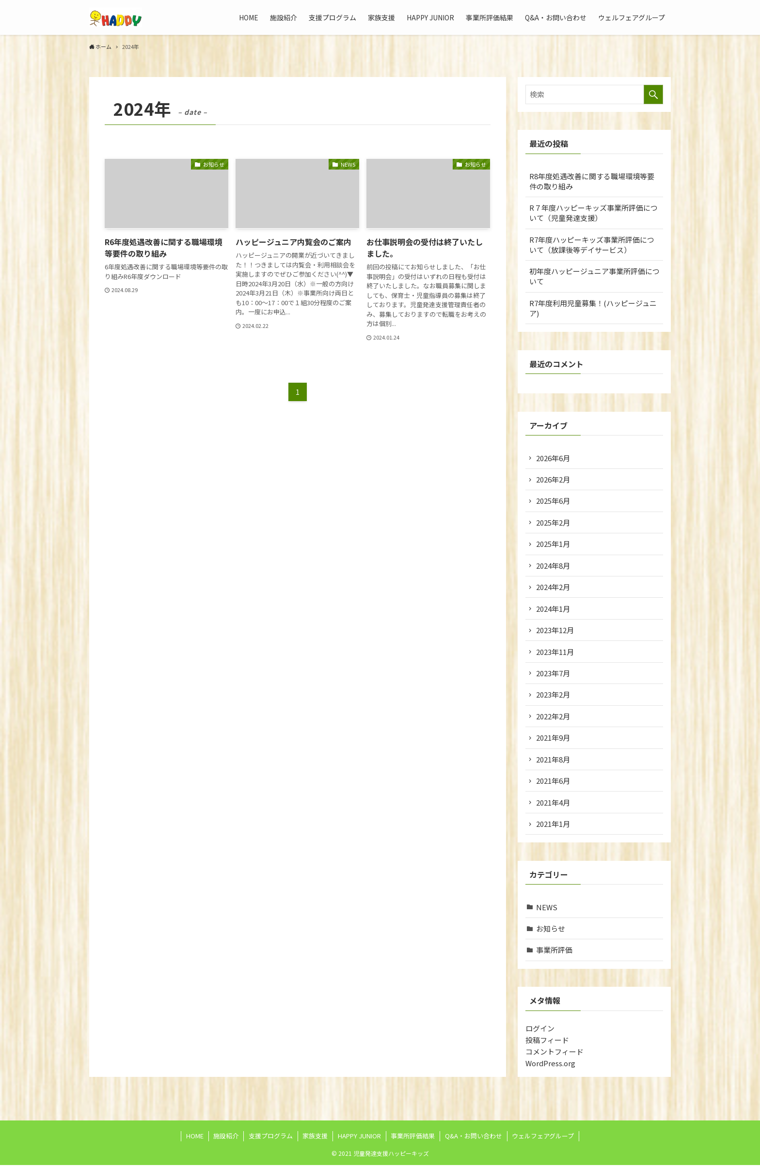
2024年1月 (553, 609)
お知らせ (551, 929)
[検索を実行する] (653, 94)
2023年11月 (555, 652)
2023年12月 (555, 630)
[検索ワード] (594, 94)
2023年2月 (553, 695)
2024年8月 (553, 565)
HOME (195, 1136)
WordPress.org (550, 1063)
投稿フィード (547, 1040)
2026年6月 (553, 458)
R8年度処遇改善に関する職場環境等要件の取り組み (591, 181)
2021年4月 (553, 803)
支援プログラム (271, 1136)
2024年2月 (553, 587)
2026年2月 (553, 479)
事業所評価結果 (413, 1136)
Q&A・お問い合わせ (473, 1136)
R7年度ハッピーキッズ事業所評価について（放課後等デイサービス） (591, 244)
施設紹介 (225, 1136)
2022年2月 (553, 717)
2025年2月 (553, 522)
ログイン (539, 1029)
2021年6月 (553, 781)
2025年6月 (553, 501)
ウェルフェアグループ (543, 1136)
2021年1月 (553, 824)
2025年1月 (553, 544)
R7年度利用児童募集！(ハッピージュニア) (593, 308)
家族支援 (315, 1136)
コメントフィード (554, 1052)
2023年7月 (553, 674)
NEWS (547, 907)
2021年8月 (553, 760)
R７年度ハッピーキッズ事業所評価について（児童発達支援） (593, 212)
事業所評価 (555, 951)
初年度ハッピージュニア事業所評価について (594, 276)
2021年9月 (553, 738)
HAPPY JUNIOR (359, 1136)
